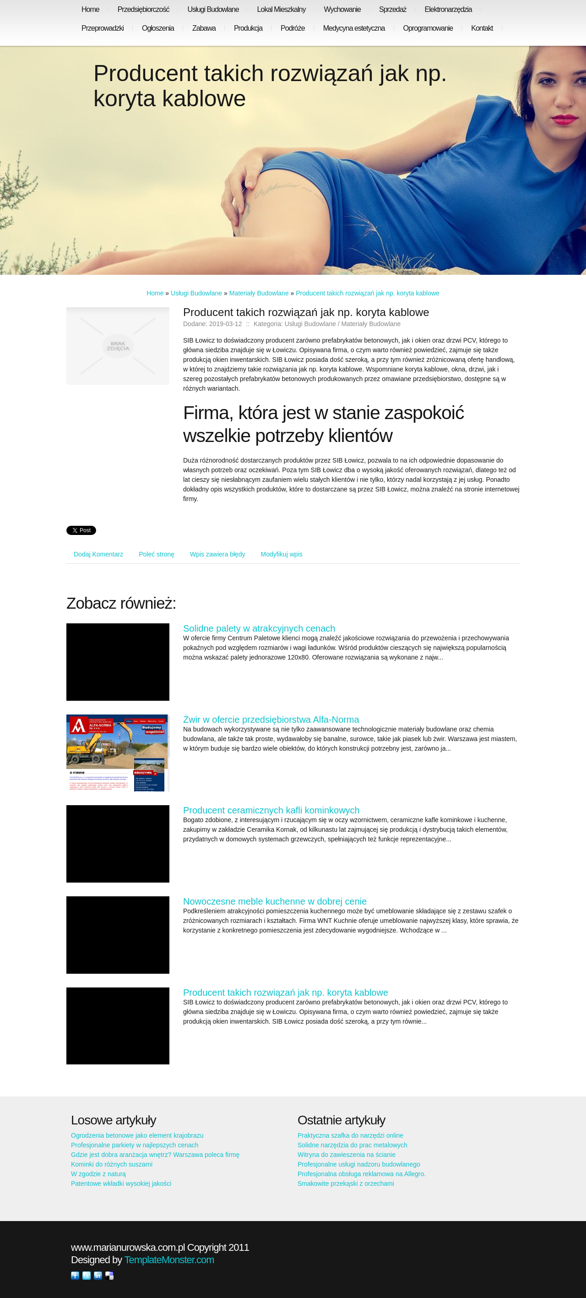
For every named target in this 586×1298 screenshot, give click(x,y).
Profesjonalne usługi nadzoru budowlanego (359, 1164)
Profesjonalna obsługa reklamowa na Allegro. (362, 1174)
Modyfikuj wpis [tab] (282, 554)
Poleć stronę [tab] (156, 554)
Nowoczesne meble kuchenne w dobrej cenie (275, 901)
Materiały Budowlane (259, 293)
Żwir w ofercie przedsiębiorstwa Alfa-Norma (271, 719)
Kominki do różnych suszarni (111, 1164)
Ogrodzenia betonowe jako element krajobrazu (137, 1135)
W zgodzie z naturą (98, 1174)
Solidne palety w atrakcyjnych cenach (259, 628)
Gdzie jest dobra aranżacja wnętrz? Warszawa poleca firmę (155, 1154)
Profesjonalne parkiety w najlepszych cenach (135, 1145)
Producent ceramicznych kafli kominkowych (271, 810)
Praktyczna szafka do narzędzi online (350, 1135)
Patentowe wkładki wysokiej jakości (121, 1183)
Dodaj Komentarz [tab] (98, 554)
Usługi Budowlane (196, 293)
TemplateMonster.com (169, 1259)
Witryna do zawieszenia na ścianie (347, 1154)
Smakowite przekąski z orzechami (346, 1183)
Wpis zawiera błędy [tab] (217, 554)
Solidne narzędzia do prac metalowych (352, 1145)
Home (154, 293)
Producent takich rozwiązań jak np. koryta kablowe (368, 293)
